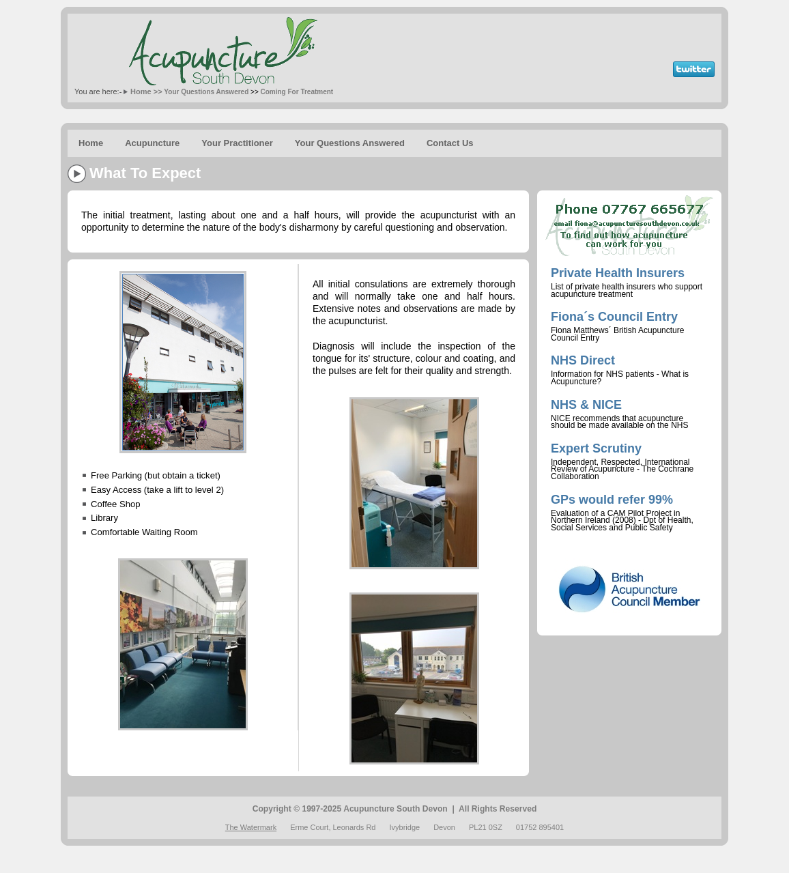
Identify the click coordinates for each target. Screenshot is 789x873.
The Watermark (250, 827)
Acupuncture (152, 143)
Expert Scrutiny (596, 448)
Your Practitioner (237, 143)
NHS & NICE (586, 405)
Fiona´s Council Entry (614, 317)
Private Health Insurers (618, 273)
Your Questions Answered (206, 92)
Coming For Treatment (297, 92)
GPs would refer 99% (612, 499)
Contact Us (450, 143)
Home (90, 143)
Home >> (146, 91)
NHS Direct (583, 360)
